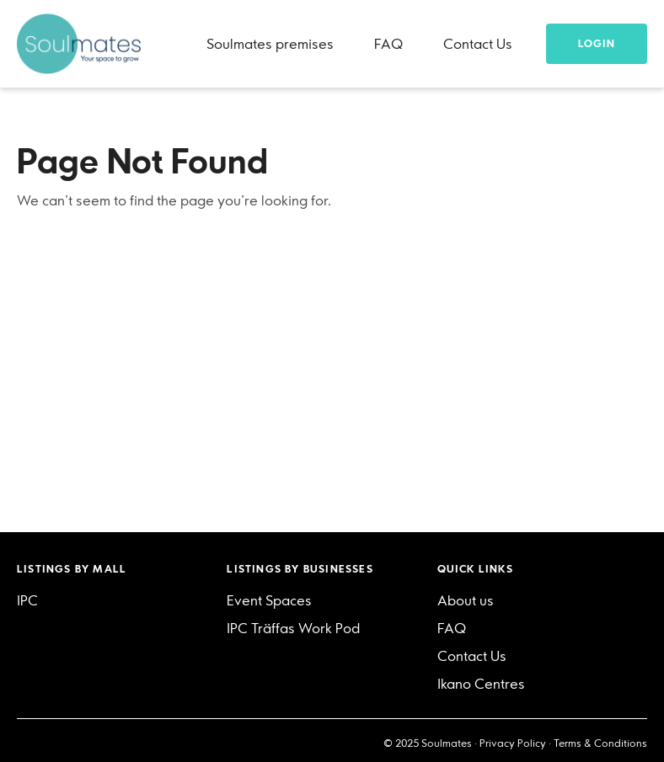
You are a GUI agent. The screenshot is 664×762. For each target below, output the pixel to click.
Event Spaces (269, 600)
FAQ (388, 43)
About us (465, 600)
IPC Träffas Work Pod (293, 628)
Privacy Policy (512, 743)
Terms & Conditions (600, 743)
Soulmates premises (270, 43)
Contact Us (477, 43)
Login (597, 43)
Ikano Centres (481, 683)
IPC (27, 600)
